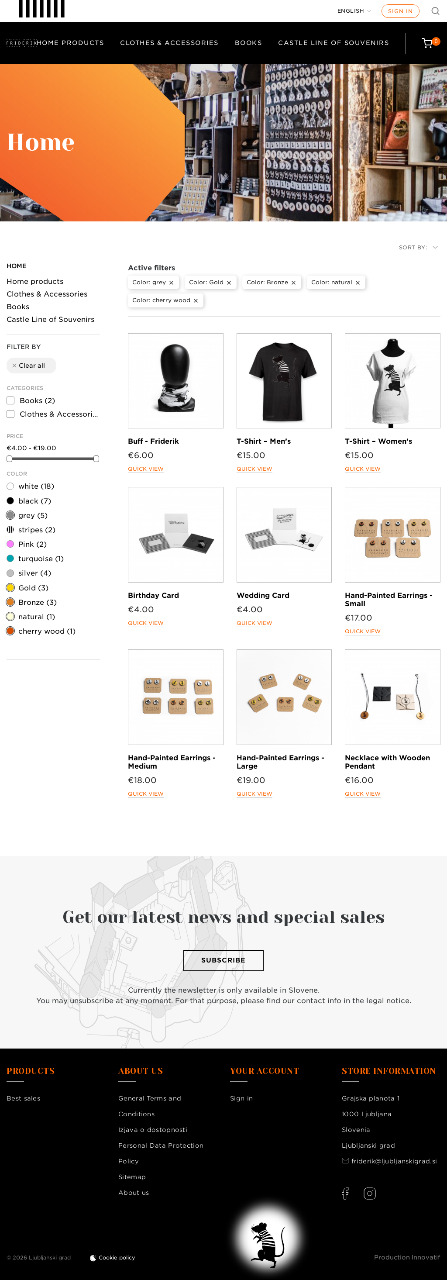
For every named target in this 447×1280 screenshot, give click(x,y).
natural (36, 617)
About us (133, 1192)
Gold (33, 588)
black (34, 501)
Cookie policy (117, 1257)
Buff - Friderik (153, 441)
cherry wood (47, 631)
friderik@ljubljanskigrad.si (394, 1161)
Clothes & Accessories (169, 42)
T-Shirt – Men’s (264, 441)
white (36, 486)
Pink (32, 544)
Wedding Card (263, 595)
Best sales (23, 1098)
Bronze (37, 602)
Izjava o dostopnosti (152, 1129)
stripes (36, 530)
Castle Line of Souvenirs (333, 42)
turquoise (41, 559)
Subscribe (223, 960)
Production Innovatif (407, 1257)
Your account (264, 1071)
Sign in (400, 11)
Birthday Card (153, 595)
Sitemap (132, 1176)
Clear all (28, 365)
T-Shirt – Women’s (378, 441)
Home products (70, 42)
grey (33, 515)
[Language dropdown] (354, 11)
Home (17, 265)
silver (34, 573)
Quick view (146, 469)
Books (248, 42)
